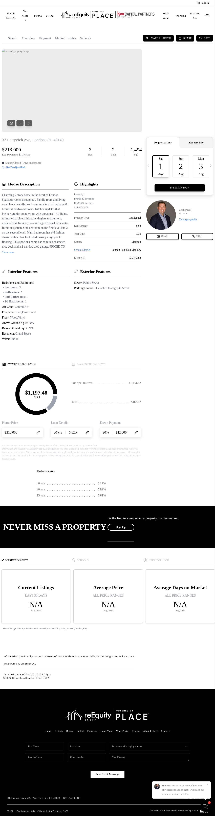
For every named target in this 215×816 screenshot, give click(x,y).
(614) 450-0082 (71, 790)
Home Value (159, 12)
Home (48, 723)
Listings (58, 723)
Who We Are (192, 12)
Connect (166, 723)
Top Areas (34, 12)
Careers (136, 723)
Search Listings (14, 12)
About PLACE (151, 723)
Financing (176, 12)
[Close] (207, 785)
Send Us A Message (107, 766)
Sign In (203, 3)
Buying (49, 12)
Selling (61, 12)
